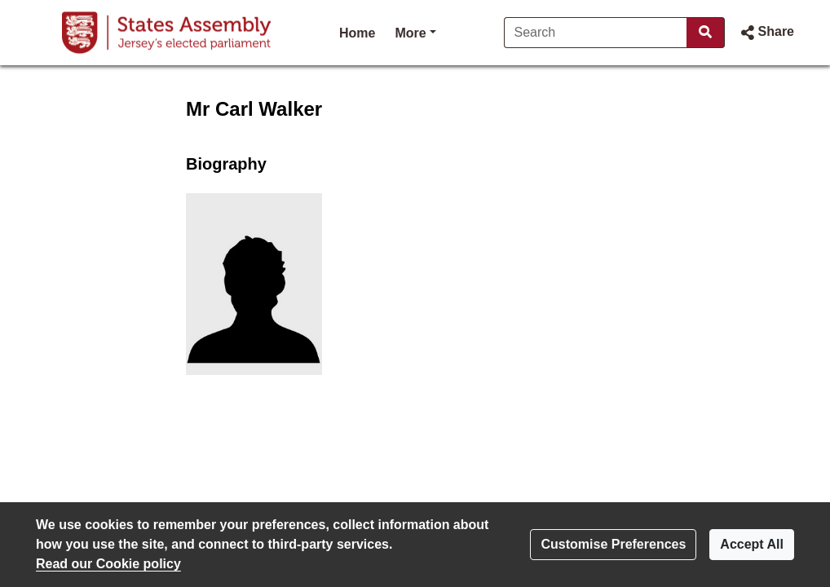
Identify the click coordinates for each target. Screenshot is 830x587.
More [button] (415, 31)
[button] (766, 32)
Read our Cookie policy (108, 564)
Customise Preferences (613, 544)
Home (357, 33)
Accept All (752, 544)
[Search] (595, 32)
